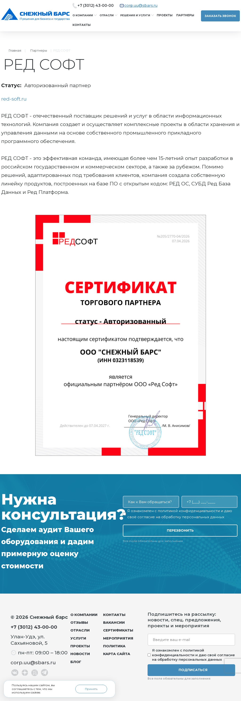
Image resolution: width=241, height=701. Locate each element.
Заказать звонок (220, 16)
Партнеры (185, 15)
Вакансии (114, 622)
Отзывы (79, 622)
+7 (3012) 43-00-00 (95, 5)
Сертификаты (118, 630)
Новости (80, 654)
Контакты (81, 25)
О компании (82, 15)
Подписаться (193, 670)
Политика (114, 646)
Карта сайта (116, 654)
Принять (91, 689)
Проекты (165, 15)
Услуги (78, 638)
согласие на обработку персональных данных (180, 517)
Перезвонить (180, 530)
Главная (15, 50)
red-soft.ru (14, 99)
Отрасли (107, 15)
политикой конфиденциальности (189, 511)
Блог (75, 662)
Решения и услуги (135, 15)
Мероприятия (118, 638)
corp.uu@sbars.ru (140, 5)
